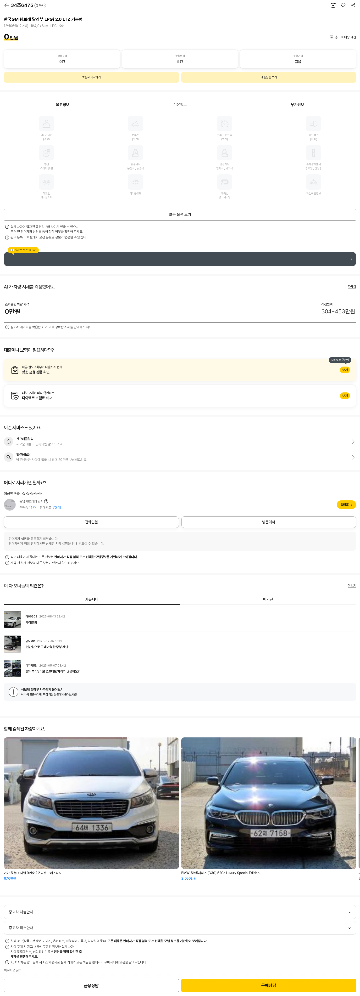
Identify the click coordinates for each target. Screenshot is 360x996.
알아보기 (180, 370)
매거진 (268, 599)
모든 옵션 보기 (180, 214)
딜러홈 (344, 505)
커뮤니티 (92, 599)
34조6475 (28, 5)
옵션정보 (62, 104)
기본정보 (180, 104)
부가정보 (297, 104)
